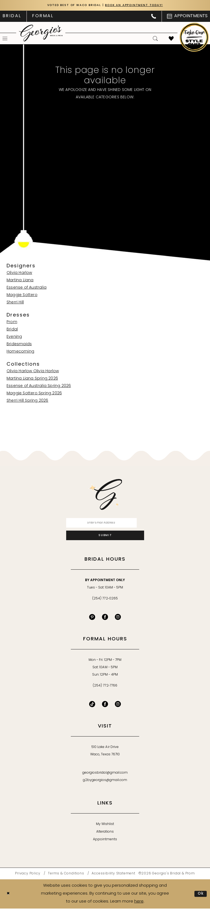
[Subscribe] (105, 538)
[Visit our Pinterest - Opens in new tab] (92, 620)
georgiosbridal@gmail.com (105, 775)
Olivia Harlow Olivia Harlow (33, 371)
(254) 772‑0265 (105, 601)
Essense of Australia (26, 288)
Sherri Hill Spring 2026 (27, 401)
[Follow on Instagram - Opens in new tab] (118, 707)
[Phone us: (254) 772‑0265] (154, 16)
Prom (12, 322)
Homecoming (20, 352)
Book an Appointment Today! (137, 5)
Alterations (105, 834)
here (139, 904)
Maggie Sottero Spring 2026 (34, 394)
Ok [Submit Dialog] (200, 896)
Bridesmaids (19, 344)
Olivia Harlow (19, 273)
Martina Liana (20, 281)
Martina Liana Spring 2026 (32, 379)
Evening (14, 337)
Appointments (105, 842)
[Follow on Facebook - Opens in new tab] (105, 707)
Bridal (12, 330)
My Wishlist (105, 827)
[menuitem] (43, 16)
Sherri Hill (15, 303)
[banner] (40, 33)
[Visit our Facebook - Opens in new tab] (105, 620)
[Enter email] (105, 524)
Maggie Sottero (22, 295)
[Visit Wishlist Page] (171, 39)
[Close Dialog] (8, 896)
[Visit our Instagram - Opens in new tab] (118, 620)
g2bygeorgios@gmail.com (105, 783)
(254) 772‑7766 (105, 688)
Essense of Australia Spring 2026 (39, 386)
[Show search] (155, 39)
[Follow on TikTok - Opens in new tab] (92, 707)
